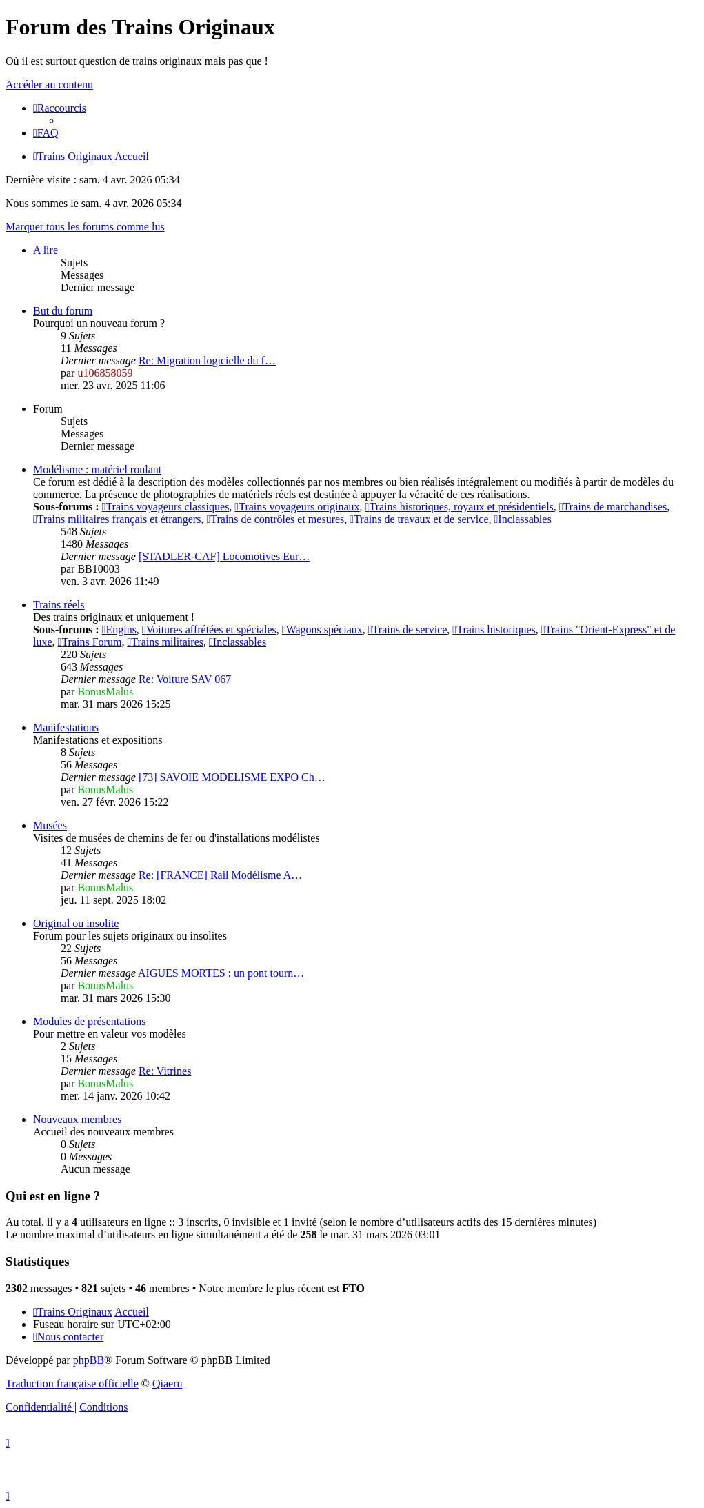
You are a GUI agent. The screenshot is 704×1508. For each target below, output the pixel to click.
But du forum (62, 311)
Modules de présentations (89, 1021)
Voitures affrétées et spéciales (209, 629)
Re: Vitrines (165, 1071)
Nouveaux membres (77, 1119)
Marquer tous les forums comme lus (85, 226)
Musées (50, 825)
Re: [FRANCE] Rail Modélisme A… (220, 875)
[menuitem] (46, 133)
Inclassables (522, 519)
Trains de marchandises (613, 507)
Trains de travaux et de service (419, 519)
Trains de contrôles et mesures (275, 519)
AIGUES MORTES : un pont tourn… (221, 973)
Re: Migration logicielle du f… (207, 360)
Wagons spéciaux (322, 629)
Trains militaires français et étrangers (117, 519)
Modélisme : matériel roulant (97, 469)
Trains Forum (90, 642)
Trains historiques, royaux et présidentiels (459, 507)
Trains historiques (493, 629)
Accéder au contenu (49, 84)
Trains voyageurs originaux (296, 507)
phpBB (88, 1360)
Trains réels (59, 605)
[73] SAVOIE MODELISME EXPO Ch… (232, 777)
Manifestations (66, 727)
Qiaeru (167, 1383)
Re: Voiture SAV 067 (185, 679)
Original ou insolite (76, 923)
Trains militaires (165, 642)
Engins (119, 629)
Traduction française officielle (72, 1383)
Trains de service (407, 629)
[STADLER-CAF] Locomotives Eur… (224, 556)
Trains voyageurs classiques (166, 507)
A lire (45, 250)
